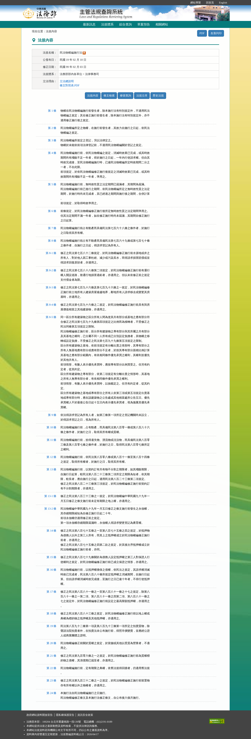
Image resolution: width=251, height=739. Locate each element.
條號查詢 (125, 95)
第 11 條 (51, 439)
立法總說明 (67, 81)
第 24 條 (51, 693)
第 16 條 (51, 569)
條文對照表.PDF (69, 85)
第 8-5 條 (51, 317)
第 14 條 (51, 530)
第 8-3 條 (51, 287)
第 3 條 (52, 140)
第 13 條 (51, 469)
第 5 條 (52, 184)
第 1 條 (52, 110)
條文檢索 (109, 95)
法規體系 (107, 24)
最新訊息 (89, 24)
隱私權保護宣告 (65, 715)
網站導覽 (195, 2)
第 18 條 (51, 613)
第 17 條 (51, 591)
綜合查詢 (125, 24)
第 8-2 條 (51, 270)
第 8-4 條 (51, 304)
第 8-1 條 (51, 253)
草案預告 (143, 24)
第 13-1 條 (50, 496)
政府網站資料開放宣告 (39, 715)
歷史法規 (158, 95)
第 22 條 (51, 668)
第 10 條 (51, 427)
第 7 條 (52, 228)
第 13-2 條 (50, 508)
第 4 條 (52, 152)
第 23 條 (51, 680)
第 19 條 (51, 626)
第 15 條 (51, 557)
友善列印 (216, 33)
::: (184, 2)
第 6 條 (52, 211)
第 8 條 (52, 240)
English (223, 2)
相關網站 (161, 24)
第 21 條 (51, 655)
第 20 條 (51, 643)
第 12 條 (51, 457)
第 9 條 (52, 414)
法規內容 (92, 95)
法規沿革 (141, 95)
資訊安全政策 (85, 715)
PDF (201, 33)
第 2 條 (52, 127)
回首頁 (210, 2)
